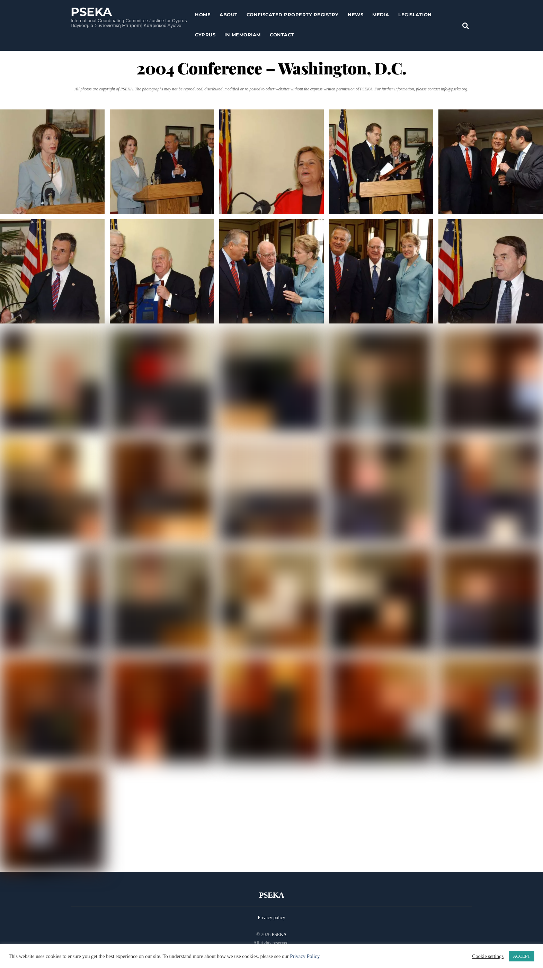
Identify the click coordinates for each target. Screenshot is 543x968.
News (355, 14)
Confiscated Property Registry (293, 14)
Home (203, 14)
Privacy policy (271, 917)
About (229, 14)
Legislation (415, 14)
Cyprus (205, 34)
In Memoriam (242, 34)
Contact (282, 34)
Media (380, 14)
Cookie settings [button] (488, 956)
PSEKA (279, 934)
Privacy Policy (304, 956)
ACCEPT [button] (521, 956)
